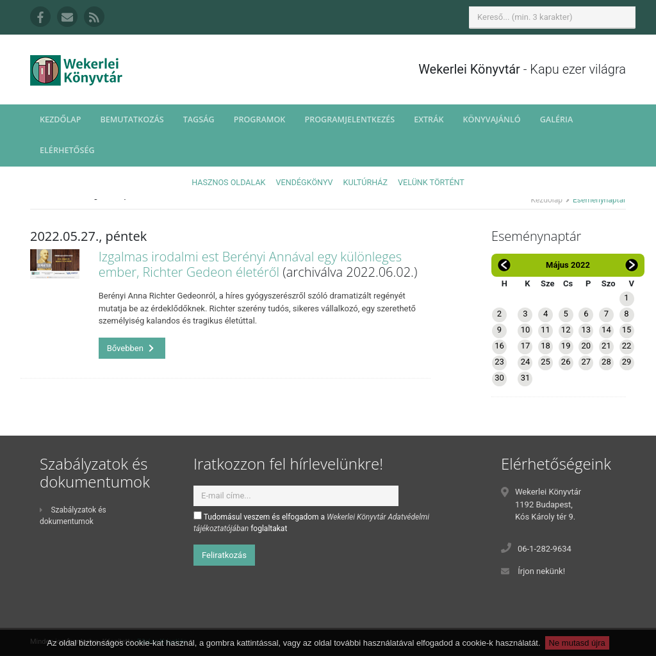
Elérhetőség (67, 150)
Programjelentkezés (349, 119)
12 (566, 329)
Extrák (428, 119)
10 (525, 329)
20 (586, 345)
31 (525, 377)
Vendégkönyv (304, 182)
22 (627, 345)
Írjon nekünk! (541, 571)
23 (499, 361)
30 (499, 377)
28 (606, 361)
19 (566, 345)
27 (586, 361)
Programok (260, 119)
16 (499, 345)
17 (525, 345)
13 (586, 329)
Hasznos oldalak (228, 182)
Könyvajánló (492, 119)
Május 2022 (568, 265)
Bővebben (130, 348)
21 (606, 345)
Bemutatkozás (131, 119)
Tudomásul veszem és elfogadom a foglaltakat (311, 522)
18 (545, 345)
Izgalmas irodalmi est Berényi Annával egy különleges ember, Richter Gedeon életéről (250, 264)
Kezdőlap (60, 119)
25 (545, 361)
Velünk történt (431, 182)
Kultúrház (365, 182)
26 (566, 361)
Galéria (556, 119)
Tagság (199, 119)
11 (545, 329)
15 (627, 329)
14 (606, 329)
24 (525, 361)
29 (627, 361)
